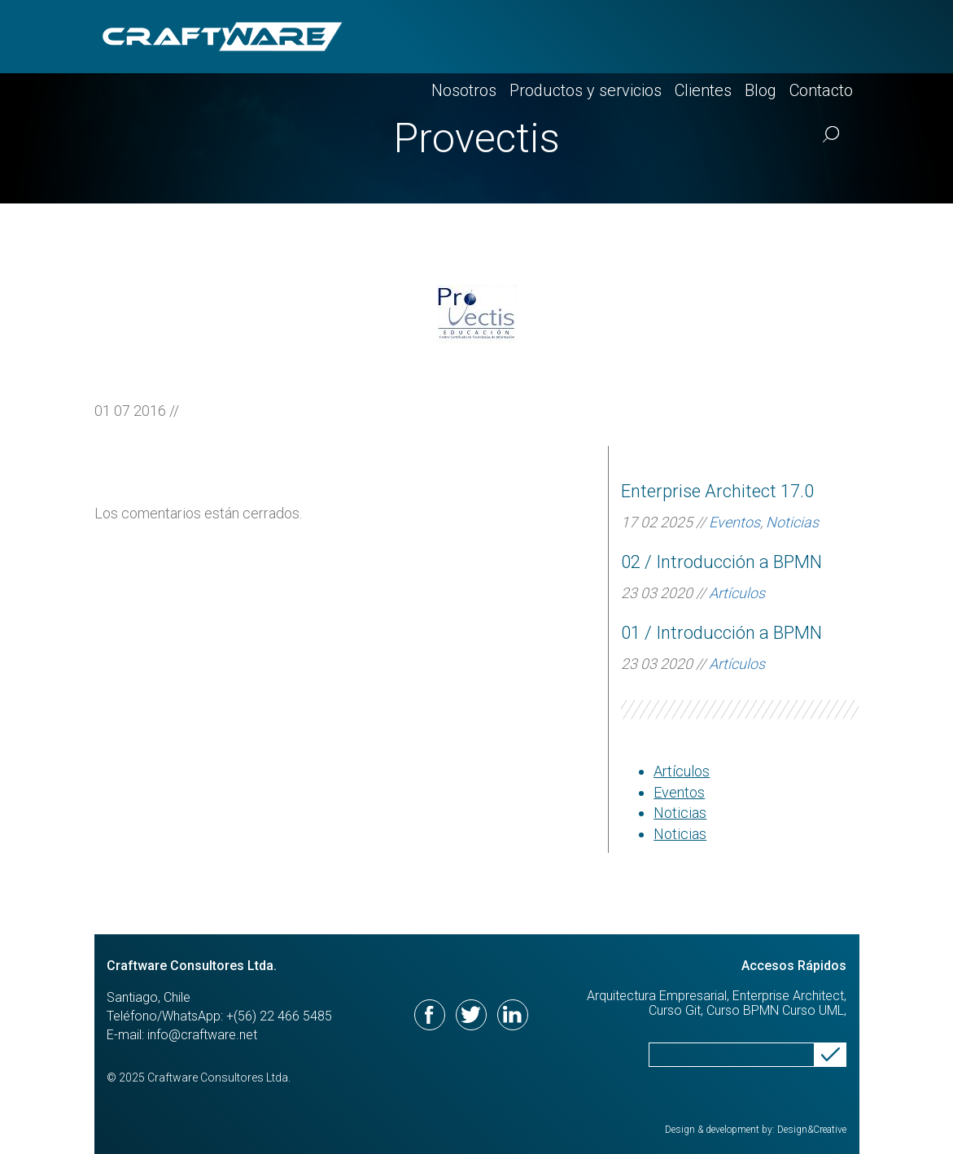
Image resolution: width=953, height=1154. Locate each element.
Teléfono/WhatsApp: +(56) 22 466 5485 (219, 1016)
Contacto (821, 36)
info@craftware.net (202, 1035)
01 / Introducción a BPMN (721, 633)
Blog (760, 36)
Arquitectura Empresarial (657, 995)
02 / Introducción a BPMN (721, 562)
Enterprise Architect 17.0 (717, 491)
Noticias (792, 522)
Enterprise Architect (788, 995)
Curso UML (813, 1010)
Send (830, 1055)
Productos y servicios (585, 36)
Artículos (737, 592)
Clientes (703, 36)
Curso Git (675, 1010)
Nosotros (463, 36)
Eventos (734, 522)
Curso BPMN (742, 1010)
